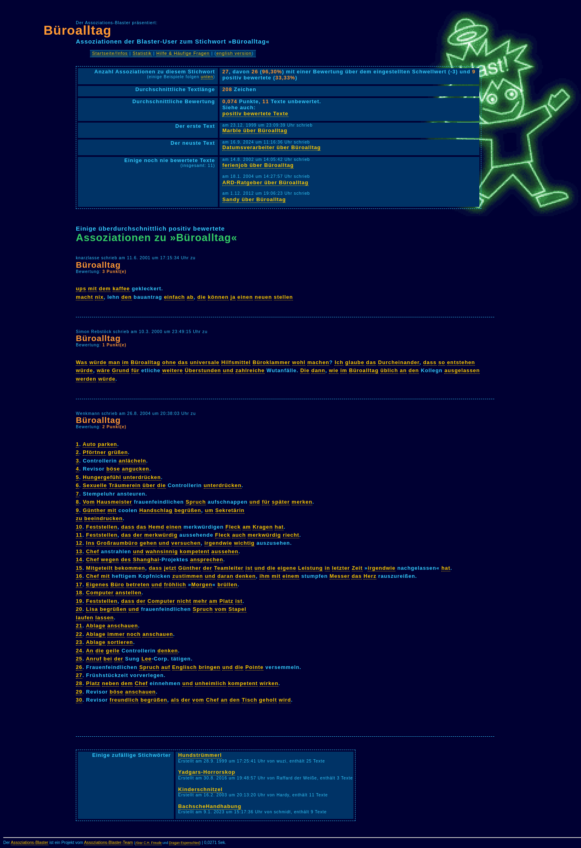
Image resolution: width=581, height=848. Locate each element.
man (114, 362)
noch (134, 634)
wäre (103, 370)
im (125, 362)
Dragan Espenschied (184, 843)
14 (79, 559)
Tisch (249, 700)
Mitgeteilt (99, 568)
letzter (341, 568)
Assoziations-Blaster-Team (108, 842)
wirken (268, 683)
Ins (90, 543)
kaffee (121, 288)
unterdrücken (142, 477)
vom (220, 609)
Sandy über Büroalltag (254, 199)
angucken (135, 469)
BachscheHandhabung (210, 806)
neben (110, 683)
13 (79, 551)
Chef (92, 551)
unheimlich (210, 683)
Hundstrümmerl (200, 755)
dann (318, 370)
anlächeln (132, 461)
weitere (172, 370)
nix (99, 297)
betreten (138, 584)
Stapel (237, 609)
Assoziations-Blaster (29, 842)
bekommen (130, 568)
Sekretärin (230, 510)
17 (79, 584)
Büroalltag (77, 30)
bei (108, 659)
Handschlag (156, 510)
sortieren (120, 642)
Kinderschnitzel (200, 789)
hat (279, 527)
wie (334, 370)
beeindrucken (103, 518)
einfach (174, 297)
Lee (147, 659)
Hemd (156, 527)
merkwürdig (161, 535)
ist (249, 568)
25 (79, 659)
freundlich (124, 700)
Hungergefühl (102, 477)
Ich (338, 362)
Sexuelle (95, 485)
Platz (226, 601)
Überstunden (203, 370)
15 (79, 568)
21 (79, 626)
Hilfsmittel (236, 362)
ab (190, 297)
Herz (370, 576)
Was (82, 362)
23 (79, 642)
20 (79, 609)
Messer (340, 576)
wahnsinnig (162, 551)
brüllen (227, 584)
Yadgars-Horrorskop (207, 772)
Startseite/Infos (110, 53)
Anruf (94, 659)
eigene (287, 568)
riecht (291, 535)
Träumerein (125, 485)
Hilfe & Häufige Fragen (183, 53)
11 (79, 535)
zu (79, 518)
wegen (110, 559)
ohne (169, 362)
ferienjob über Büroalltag (258, 165)
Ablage (96, 626)
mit (92, 288)
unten (207, 77)
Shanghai (146, 559)
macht (84, 297)
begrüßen (187, 510)
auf (165, 667)
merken (302, 502)
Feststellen (101, 527)
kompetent (195, 551)
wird (285, 700)
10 (79, 527)
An (90, 651)
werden (86, 379)
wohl (298, 362)
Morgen (201, 584)
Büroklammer (271, 362)
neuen (263, 297)
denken (245, 576)
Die (304, 370)
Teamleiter (229, 568)
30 (79, 700)
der (137, 535)
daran (225, 576)
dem (105, 288)
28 (79, 683)
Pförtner (94, 452)
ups (81, 288)
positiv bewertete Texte (255, 113)
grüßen (118, 452)
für (136, 370)
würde (98, 362)
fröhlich (175, 584)
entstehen (461, 362)
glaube (354, 362)
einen (245, 297)
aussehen (224, 551)
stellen (283, 297)
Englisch (184, 667)
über (148, 485)
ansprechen (206, 559)
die (201, 297)
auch (239, 535)
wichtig (244, 543)
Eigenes (97, 584)
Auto (89, 444)
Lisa (92, 609)
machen (318, 362)
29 (79, 692)
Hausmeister (114, 502)
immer (116, 634)
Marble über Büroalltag (254, 130)
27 (79, 675)
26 (79, 667)
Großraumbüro (117, 543)
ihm (264, 576)
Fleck (233, 527)
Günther (94, 510)
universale (204, 362)
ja (233, 297)
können (218, 297)
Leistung (310, 568)
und (228, 370)
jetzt (170, 568)
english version (234, 53)
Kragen (263, 527)
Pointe (254, 667)
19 (79, 601)
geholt (268, 700)
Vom (89, 502)
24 (79, 651)
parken (107, 444)
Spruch (196, 502)
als (175, 700)
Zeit (357, 568)
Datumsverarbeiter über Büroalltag (271, 147)
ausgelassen (462, 370)
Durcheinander (399, 362)
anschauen (122, 626)
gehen (148, 543)
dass (430, 362)
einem (290, 576)
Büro (117, 584)
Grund (121, 370)
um (209, 510)
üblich (389, 370)
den (126, 297)
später (281, 502)
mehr (200, 601)
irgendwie (218, 543)
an (403, 370)
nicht (184, 601)
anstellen (128, 593)
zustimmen (187, 576)
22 (79, 634)
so (441, 362)
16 (79, 576)
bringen (209, 667)
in (327, 568)
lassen (104, 618)
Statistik (142, 53)
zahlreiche (250, 370)
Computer (99, 593)
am (246, 527)
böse (113, 469)
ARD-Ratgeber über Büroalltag (265, 182)
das (183, 362)
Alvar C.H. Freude (148, 843)
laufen (85, 618)
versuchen (186, 543)
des (126, 559)
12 (79, 543)
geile (113, 651)
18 (79, 593)
